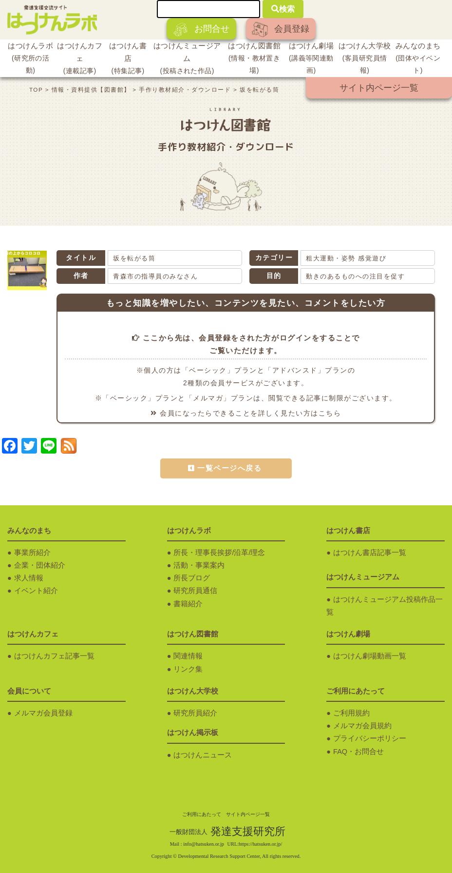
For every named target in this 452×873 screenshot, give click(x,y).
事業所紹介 (32, 552)
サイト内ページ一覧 (378, 88)
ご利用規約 (351, 713)
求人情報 (28, 578)
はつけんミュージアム (187, 59)
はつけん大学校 (365, 59)
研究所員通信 (195, 591)
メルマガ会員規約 (362, 726)
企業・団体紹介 (39, 565)
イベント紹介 (36, 591)
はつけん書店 (128, 59)
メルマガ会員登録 (43, 713)
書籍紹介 (188, 604)
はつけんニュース (202, 755)
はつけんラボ (30, 59)
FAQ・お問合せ (358, 751)
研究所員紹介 (195, 713)
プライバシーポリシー (369, 738)
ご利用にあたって (201, 814)
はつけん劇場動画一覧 (369, 656)
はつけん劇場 (311, 59)
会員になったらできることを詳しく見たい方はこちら (246, 413)
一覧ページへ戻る (229, 468)
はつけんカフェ (79, 59)
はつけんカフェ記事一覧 (54, 656)
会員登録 (280, 29)
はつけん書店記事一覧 (369, 552)
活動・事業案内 (199, 565)
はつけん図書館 (254, 59)
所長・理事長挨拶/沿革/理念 (219, 552)
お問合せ (201, 29)
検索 (283, 9)
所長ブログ (191, 578)
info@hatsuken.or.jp (203, 844)
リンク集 (188, 669)
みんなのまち (418, 59)
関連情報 (188, 656)
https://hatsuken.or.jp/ (260, 844)
